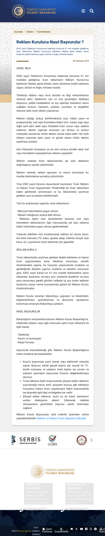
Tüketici (29, 32)
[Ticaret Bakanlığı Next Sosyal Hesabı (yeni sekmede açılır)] (71, 529)
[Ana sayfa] (34, 10)
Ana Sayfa (18, 32)
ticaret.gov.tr (24, 531)
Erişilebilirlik (61, 530)
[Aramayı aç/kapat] (91, 11)
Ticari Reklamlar (43, 32)
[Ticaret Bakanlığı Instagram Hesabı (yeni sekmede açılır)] (91, 529)
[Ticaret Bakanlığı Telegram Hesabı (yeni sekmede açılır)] (95, 529)
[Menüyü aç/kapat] (83, 11)
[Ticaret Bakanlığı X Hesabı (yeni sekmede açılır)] (76, 529)
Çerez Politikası (47, 530)
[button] (91, 440)
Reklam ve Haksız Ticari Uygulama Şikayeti (61, 418)
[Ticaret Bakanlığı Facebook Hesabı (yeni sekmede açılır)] (86, 529)
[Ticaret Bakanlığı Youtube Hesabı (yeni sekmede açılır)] (81, 529)
